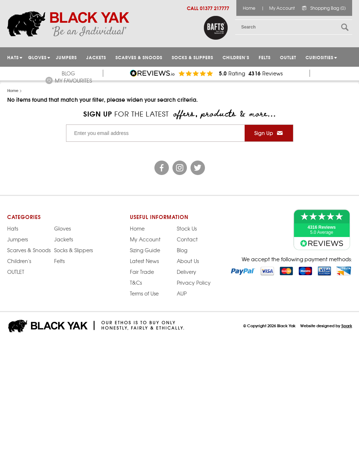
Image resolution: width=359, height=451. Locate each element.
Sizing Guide (145, 250)
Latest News (144, 260)
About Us (188, 260)
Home (249, 8)
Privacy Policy (194, 282)
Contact (187, 239)
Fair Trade (142, 271)
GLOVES (37, 57)
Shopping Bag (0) (328, 8)
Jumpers (17, 239)
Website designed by (326, 325)
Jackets (96, 57)
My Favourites (73, 80)
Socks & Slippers (192, 57)
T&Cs (136, 282)
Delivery (186, 271)
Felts (265, 57)
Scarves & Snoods (138, 57)
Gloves (62, 228)
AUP (182, 293)
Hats (12, 228)
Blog (68, 73)
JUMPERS (66, 57)
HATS (13, 57)
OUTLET (288, 57)
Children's (236, 57)
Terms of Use (144, 293)
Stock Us (187, 228)
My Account (282, 8)
